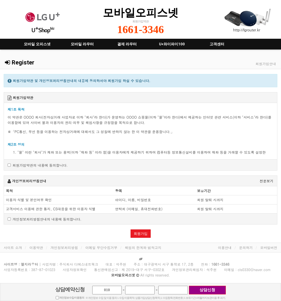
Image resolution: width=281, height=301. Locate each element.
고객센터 (217, 44)
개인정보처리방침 (64, 247)
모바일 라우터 (82, 44)
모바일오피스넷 (140, 13)
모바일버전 (268, 247)
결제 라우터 (127, 44)
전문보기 (266, 180)
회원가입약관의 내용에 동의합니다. (38, 165)
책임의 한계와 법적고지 (143, 247)
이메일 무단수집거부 (101, 247)
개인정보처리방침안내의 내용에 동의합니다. (44, 219)
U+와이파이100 (172, 44)
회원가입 (140, 234)
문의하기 (246, 247)
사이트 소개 (13, 247)
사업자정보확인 (75, 269)
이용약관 (36, 247)
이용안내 (225, 247)
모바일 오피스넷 (37, 44)
